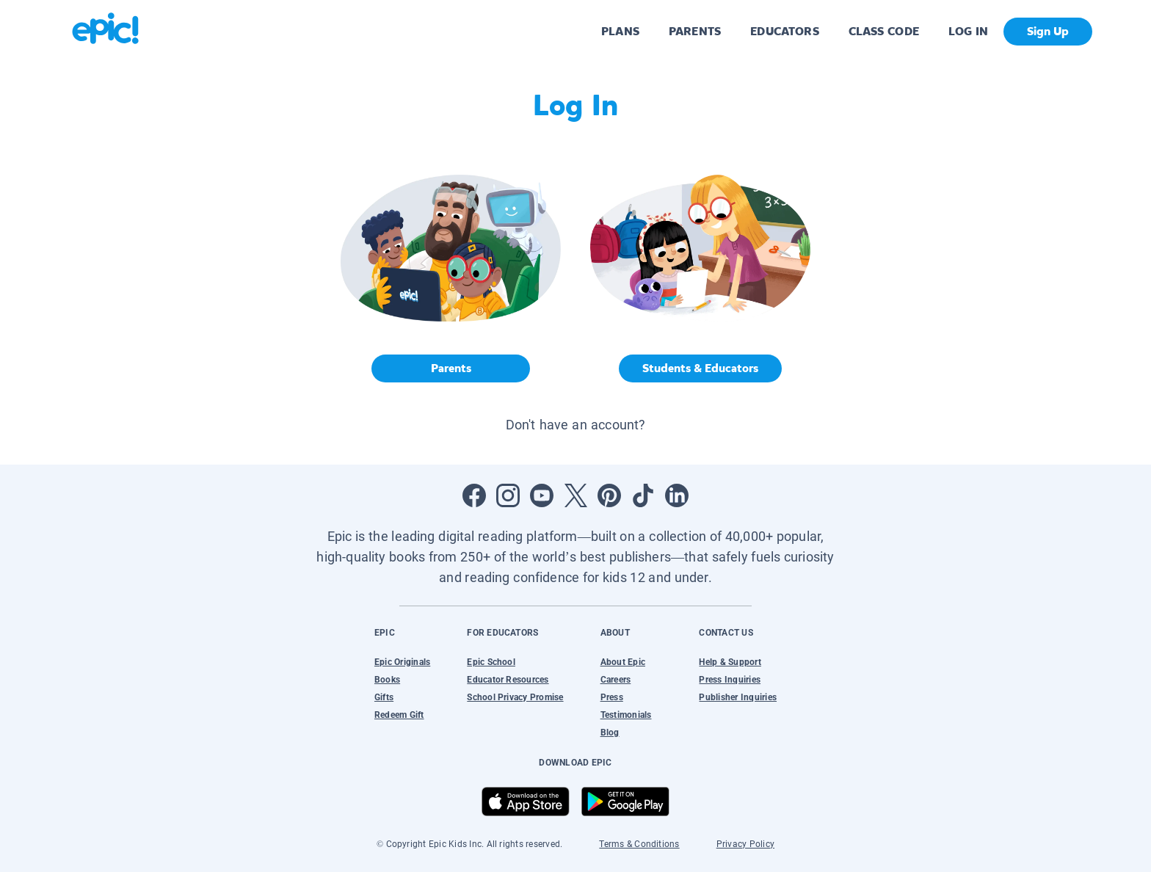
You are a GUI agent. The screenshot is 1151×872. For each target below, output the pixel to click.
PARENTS (695, 31)
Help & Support (729, 662)
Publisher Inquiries (738, 697)
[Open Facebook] (474, 495)
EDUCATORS (784, 31)
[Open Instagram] (508, 495)
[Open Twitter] (575, 495)
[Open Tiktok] (643, 495)
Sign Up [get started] (1048, 31)
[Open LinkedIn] (677, 495)
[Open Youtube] (541, 495)
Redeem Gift (399, 715)
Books (387, 680)
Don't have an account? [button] (576, 424)
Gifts (383, 697)
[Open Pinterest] (609, 495)
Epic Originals (402, 662)
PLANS (620, 31)
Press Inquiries (729, 680)
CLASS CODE (884, 31)
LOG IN (968, 31)
